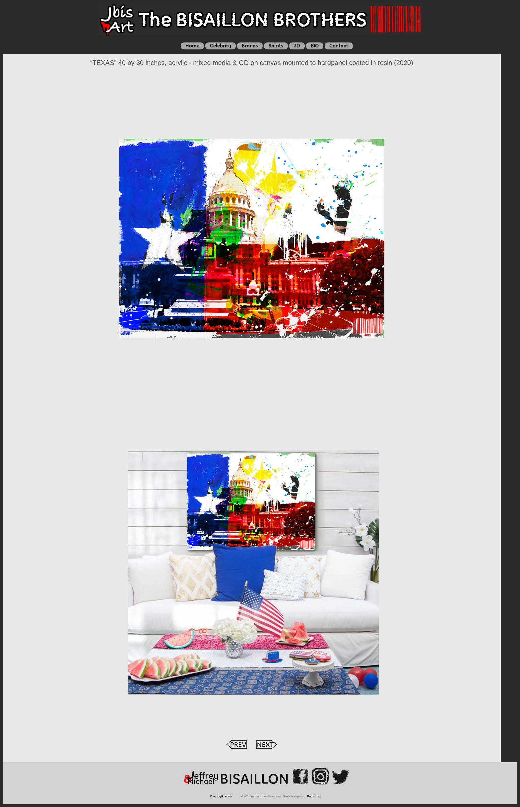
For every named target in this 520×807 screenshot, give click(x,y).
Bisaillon (313, 796)
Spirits (276, 45)
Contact (338, 45)
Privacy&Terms (222, 796)
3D (297, 45)
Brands (250, 45)
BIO (315, 45)
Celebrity (220, 45)
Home (192, 45)
